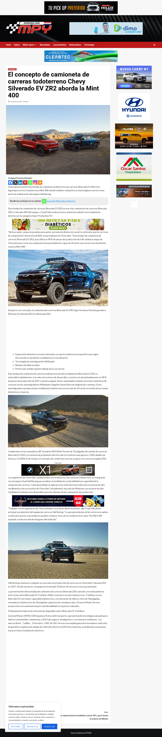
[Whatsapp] (30, 182)
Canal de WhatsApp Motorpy (61, 201)
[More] (40, 182)
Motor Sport (30, 45)
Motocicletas (75, 45)
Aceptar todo (49, 726)
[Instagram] (35, 182)
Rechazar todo (32, 726)
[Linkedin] (20, 182)
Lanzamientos (59, 45)
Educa (17, 45)
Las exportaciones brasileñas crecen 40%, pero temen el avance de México (83, 715)
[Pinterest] (25, 182)
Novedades (45, 45)
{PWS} (88, 733)
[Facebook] (10, 182)
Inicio (8, 45)
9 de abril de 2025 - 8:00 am (19, 102)
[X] (15, 182)
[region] (33, 717)
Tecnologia (89, 45)
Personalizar (16, 726)
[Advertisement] (58, 334)
